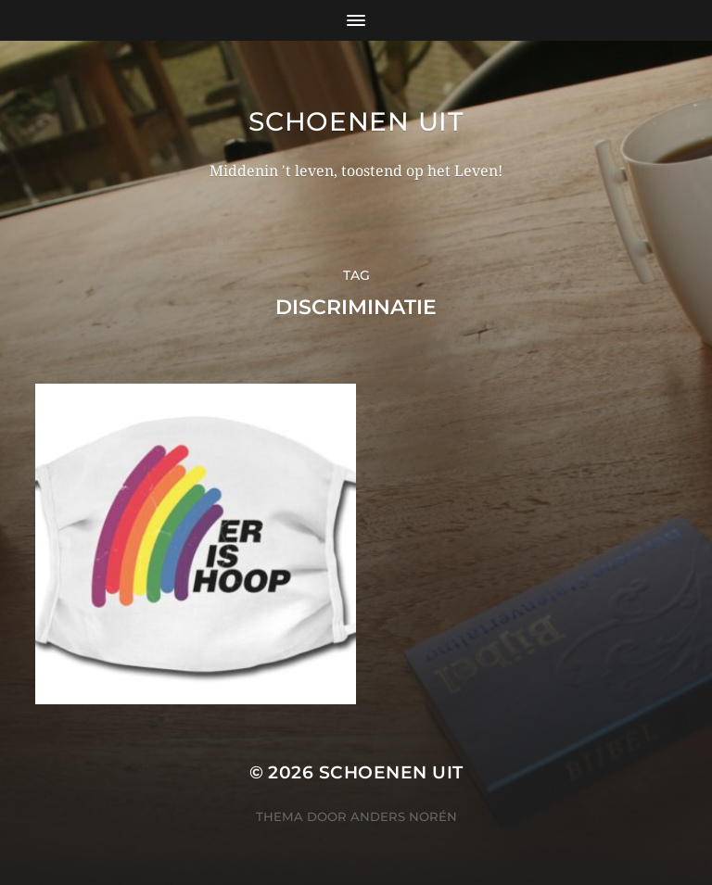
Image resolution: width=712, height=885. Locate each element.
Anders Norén (403, 804)
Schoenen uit (355, 121)
